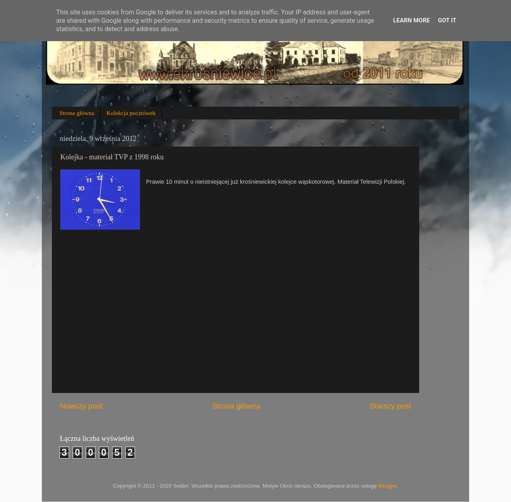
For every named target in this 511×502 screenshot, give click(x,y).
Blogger (387, 486)
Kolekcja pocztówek (131, 113)
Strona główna (76, 113)
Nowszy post (81, 406)
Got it (447, 20)
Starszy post (390, 406)
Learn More (411, 20)
